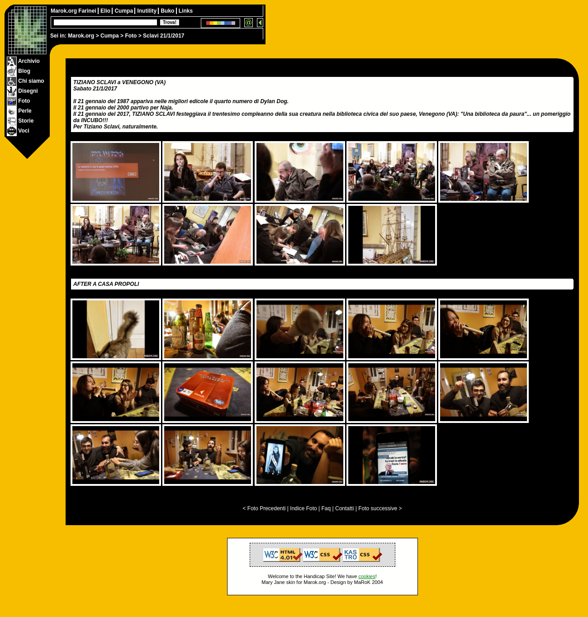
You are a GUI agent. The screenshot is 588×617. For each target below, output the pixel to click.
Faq (326, 508)
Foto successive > (380, 508)
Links (186, 11)
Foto (131, 36)
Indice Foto (303, 508)
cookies (366, 576)
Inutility (147, 11)
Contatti (344, 508)
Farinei (88, 11)
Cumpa (109, 36)
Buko (168, 11)
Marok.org (81, 36)
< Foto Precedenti (263, 508)
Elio (106, 11)
